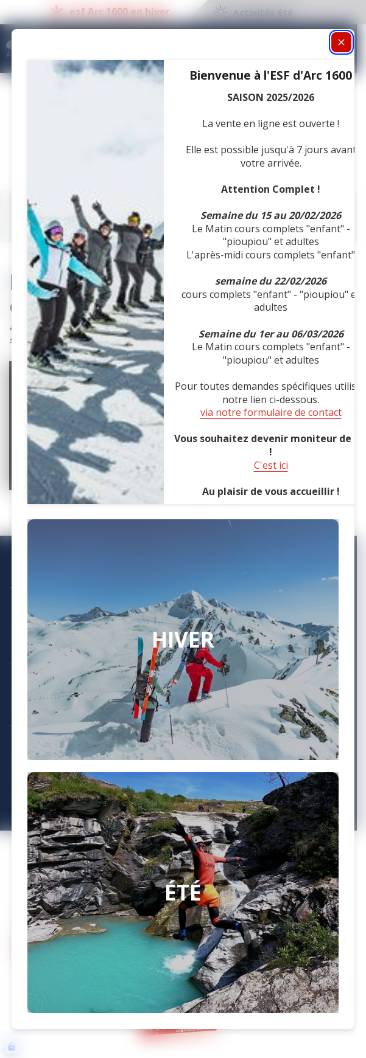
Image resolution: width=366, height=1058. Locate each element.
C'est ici (271, 465)
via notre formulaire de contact (271, 412)
